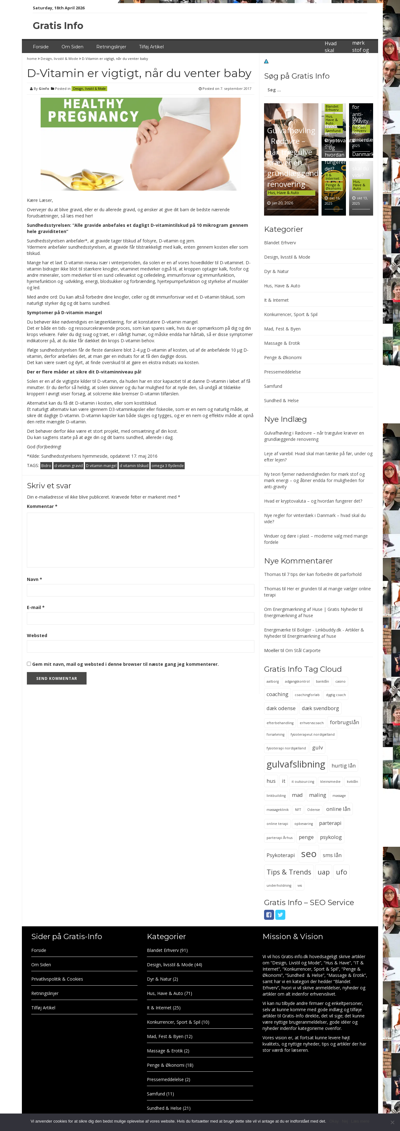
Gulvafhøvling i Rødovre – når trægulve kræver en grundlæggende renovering (294, 157)
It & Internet (332, 177)
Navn (34, 579)
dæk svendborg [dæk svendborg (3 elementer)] (320, 708)
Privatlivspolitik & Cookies (57, 979)
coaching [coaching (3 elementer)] (277, 694)
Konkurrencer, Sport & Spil (291, 314)
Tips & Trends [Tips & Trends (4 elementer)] (289, 871)
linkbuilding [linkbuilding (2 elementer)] (276, 795)
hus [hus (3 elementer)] (271, 780)
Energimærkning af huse (288, 615)
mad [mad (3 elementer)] (297, 794)
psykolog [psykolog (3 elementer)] (331, 837)
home (32, 58)
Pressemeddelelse (282, 372)
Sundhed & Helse (281, 400)
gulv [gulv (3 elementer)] (317, 747)
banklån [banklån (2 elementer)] (322, 681)
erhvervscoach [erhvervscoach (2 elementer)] (312, 723)
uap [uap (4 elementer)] (324, 871)
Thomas (272, 574)
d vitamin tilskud (134, 465)
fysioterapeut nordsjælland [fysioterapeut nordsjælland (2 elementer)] (313, 734)
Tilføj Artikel (151, 47)
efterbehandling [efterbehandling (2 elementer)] (280, 723)
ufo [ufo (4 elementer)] (341, 871)
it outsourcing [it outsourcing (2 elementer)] (303, 781)
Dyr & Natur (276, 271)
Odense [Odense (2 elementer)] (313, 809)
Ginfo (44, 88)
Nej (345, 1121)
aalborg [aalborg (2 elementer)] (273, 681)
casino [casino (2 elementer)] (340, 681)
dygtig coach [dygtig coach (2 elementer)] (336, 695)
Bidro (46, 465)
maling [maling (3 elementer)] (317, 794)
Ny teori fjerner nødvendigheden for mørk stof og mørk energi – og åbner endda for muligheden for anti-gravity (314, 480)
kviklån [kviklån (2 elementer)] (352, 781)
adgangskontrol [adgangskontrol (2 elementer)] (297, 681)
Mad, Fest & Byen (282, 329)
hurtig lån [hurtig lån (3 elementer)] (344, 765)
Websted (37, 635)
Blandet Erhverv (332, 108)
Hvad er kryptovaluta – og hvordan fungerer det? (313, 501)
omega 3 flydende (168, 465)
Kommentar (42, 506)
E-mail (36, 607)
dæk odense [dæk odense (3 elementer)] (281, 708)
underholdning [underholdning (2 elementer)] (279, 885)
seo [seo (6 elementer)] (309, 853)
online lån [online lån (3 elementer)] (338, 808)
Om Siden (72, 47)
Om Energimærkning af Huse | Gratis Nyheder (311, 609)
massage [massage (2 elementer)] (339, 795)
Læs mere (360, 1121)
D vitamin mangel (101, 465)
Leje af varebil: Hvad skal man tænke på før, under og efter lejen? (333, 65)
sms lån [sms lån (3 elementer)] (332, 855)
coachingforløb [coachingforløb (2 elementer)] (307, 695)
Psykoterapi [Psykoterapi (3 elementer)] (281, 855)
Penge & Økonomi (333, 187)
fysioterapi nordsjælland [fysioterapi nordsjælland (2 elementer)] (286, 748)
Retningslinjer (111, 47)
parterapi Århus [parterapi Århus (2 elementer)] (279, 838)
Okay (334, 1121)
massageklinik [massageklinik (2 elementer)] (278, 809)
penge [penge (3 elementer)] (306, 837)
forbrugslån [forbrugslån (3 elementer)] (344, 722)
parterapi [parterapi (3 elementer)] (330, 822)
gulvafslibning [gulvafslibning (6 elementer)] (296, 764)
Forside (41, 47)
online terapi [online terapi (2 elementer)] (277, 823)
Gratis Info (58, 26)
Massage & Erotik (282, 343)
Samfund (273, 386)
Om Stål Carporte (303, 650)
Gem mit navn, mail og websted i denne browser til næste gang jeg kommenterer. (125, 664)
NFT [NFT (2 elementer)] (298, 809)
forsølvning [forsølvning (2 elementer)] (275, 734)
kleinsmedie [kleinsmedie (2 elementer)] (330, 781)
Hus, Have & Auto (283, 192)
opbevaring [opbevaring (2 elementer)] (303, 823)
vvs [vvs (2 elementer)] (300, 885)
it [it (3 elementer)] (283, 780)
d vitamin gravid (68, 465)
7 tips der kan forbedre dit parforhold (324, 574)
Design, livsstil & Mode (59, 58)
